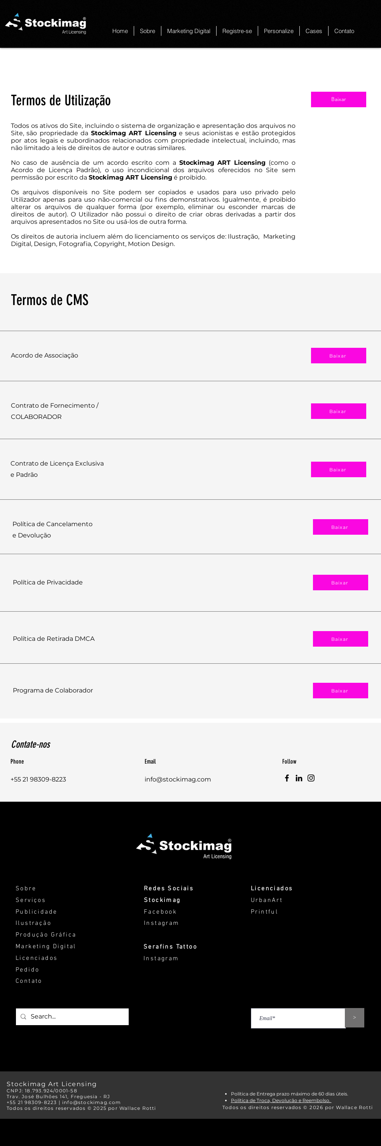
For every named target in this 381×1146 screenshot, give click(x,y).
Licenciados (37, 958)
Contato (29, 981)
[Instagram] (311, 778)
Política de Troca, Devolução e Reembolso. (281, 1100)
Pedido (27, 970)
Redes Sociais (169, 889)
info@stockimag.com (178, 779)
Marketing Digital (46, 947)
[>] (354, 1017)
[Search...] (71, 1016)
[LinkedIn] (299, 778)
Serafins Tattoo (170, 947)
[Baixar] (338, 99)
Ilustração (33, 923)
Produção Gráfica (46, 935)
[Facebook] (287, 778)
